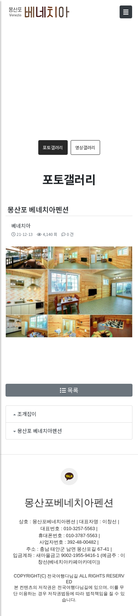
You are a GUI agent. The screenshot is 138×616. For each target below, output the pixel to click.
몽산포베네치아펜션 (69, 502)
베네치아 (21, 225)
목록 (69, 390)
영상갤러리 (85, 147)
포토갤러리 (53, 147)
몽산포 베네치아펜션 (39, 430)
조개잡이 (26, 414)
